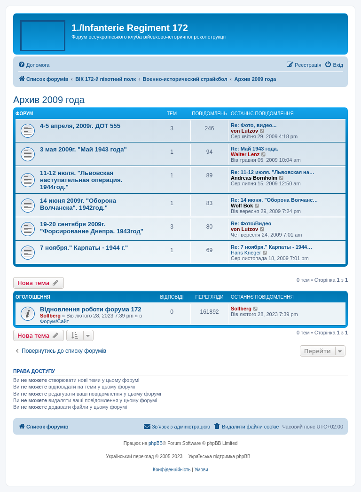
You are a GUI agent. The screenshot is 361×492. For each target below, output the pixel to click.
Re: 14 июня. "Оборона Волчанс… (274, 200)
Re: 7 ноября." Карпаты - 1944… (271, 247)
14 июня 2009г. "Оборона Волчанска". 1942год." (78, 204)
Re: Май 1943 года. (254, 148)
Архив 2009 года (49, 100)
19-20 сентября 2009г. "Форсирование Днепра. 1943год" (91, 228)
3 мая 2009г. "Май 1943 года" (83, 149)
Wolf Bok (242, 205)
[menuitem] (33, 65)
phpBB (156, 443)
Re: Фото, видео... (253, 125)
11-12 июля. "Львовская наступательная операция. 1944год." (81, 179)
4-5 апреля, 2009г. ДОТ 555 (80, 125)
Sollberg (50, 315)
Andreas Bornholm (254, 178)
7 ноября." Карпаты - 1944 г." (84, 247)
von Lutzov (244, 131)
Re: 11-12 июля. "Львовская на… (272, 172)
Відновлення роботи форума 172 (90, 309)
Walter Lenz (245, 154)
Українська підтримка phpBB (219, 456)
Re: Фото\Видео (251, 223)
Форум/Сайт (54, 321)
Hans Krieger (246, 252)
